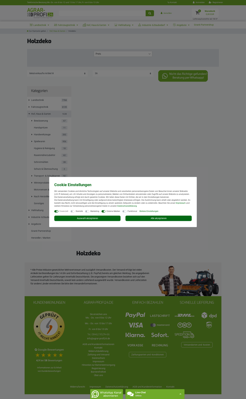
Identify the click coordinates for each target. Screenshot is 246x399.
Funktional (132, 211)
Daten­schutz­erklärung (127, 206)
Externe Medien (113, 211)
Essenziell (64, 211)
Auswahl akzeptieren (87, 218)
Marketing (94, 211)
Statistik (79, 211)
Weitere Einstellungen (148, 211)
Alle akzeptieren (159, 218)
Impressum (181, 203)
